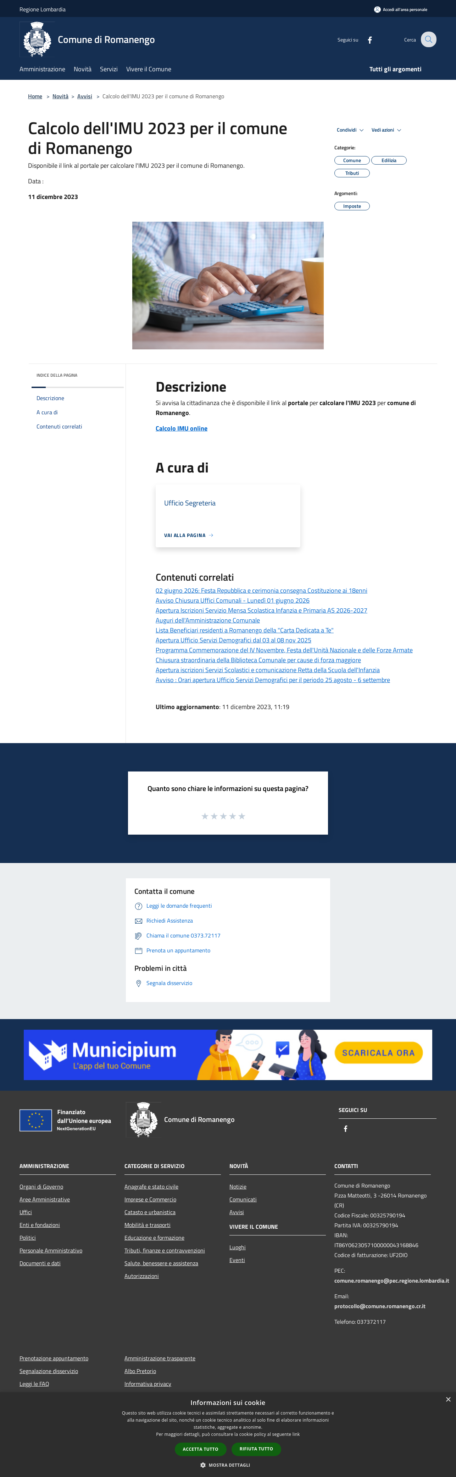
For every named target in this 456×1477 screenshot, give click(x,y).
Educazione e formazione (154, 1237)
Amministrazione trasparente (159, 1358)
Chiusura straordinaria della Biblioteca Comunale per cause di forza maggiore (258, 660)
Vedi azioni (388, 130)
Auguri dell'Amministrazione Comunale (208, 620)
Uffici (26, 1212)
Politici (28, 1237)
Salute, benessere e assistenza (161, 1263)
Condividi (351, 130)
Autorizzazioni (141, 1276)
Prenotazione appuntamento (54, 1358)
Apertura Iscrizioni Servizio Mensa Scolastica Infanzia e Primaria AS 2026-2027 (261, 610)
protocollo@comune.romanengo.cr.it (380, 1306)
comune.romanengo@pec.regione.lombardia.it (391, 1280)
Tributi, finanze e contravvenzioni (164, 1250)
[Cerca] (427, 39)
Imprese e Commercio (150, 1199)
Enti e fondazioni (40, 1225)
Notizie (237, 1186)
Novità (60, 96)
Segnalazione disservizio (49, 1371)
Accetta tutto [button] (200, 1449)
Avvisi (84, 96)
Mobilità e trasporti (147, 1225)
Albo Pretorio (140, 1371)
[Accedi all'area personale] (400, 9)
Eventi (237, 1260)
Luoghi (237, 1247)
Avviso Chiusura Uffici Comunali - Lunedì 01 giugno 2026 (233, 600)
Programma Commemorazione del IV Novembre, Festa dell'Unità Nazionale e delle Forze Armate (284, 650)
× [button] (448, 1400)
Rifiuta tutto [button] (256, 1449)
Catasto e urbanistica (150, 1212)
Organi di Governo (41, 1186)
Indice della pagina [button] (57, 375)
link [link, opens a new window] (296, 1434)
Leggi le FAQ (34, 1383)
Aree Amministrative (45, 1199)
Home (35, 96)
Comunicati (243, 1199)
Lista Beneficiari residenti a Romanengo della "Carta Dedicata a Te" (245, 630)
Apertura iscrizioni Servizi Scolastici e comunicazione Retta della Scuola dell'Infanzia (268, 670)
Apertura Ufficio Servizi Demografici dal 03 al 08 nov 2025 (233, 640)
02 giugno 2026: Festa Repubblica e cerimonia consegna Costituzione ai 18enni (261, 590)
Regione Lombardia (43, 9)
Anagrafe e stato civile (151, 1186)
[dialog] (228, 1434)
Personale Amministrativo (51, 1250)
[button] (228, 1464)
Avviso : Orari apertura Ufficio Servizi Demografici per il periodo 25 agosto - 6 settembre (273, 680)
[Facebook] (365, 39)
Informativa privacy (147, 1383)
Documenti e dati (40, 1263)
